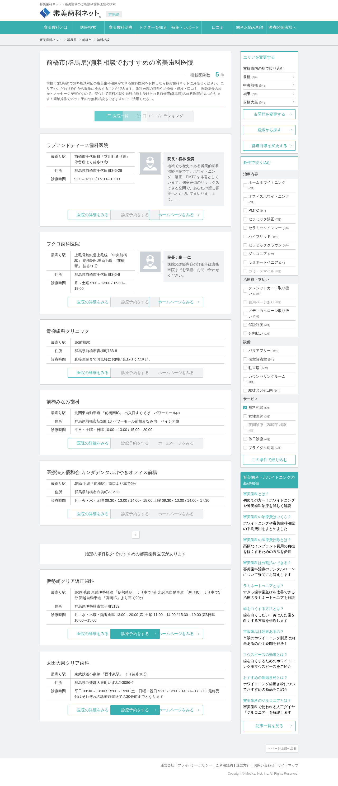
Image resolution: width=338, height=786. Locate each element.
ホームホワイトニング (266, 182)
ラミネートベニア (263, 262)
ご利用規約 (224, 765)
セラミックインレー (265, 228)
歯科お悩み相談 (250, 27)
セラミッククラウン (265, 245)
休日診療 (255, 439)
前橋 (250, 77)
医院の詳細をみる (76, 215)
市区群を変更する (269, 114)
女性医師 (255, 416)
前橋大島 (254, 102)
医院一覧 (83, 116)
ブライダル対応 (261, 448)
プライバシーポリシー (195, 765)
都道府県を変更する (269, 145)
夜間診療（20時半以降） (269, 425)
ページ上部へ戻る (283, 748)
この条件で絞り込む (269, 459)
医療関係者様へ (282, 27)
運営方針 (243, 765)
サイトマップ (288, 765)
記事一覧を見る (269, 725)
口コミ (218, 27)
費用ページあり (261, 302)
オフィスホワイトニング (268, 196)
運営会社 (167, 765)
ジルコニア (257, 254)
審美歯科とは (56, 27)
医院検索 (88, 27)
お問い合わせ (264, 765)
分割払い (255, 333)
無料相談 (255, 407)
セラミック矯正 (261, 219)
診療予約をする (135, 634)
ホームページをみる (195, 215)
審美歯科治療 (121, 27)
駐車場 (254, 368)
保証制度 (255, 325)
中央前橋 (254, 85)
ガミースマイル (261, 271)
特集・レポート (185, 27)
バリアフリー (259, 350)
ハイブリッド (259, 236)
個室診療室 (257, 359)
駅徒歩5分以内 (260, 390)
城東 (250, 94)
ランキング (194, 116)
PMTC (253, 210)
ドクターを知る (153, 27)
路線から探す (269, 129)
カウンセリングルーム (266, 376)
